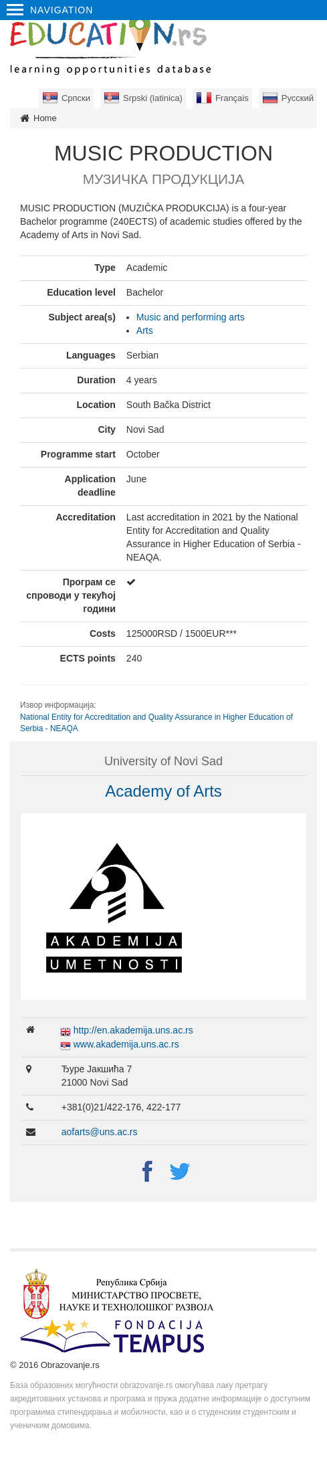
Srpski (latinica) (153, 98)
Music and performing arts (190, 317)
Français (232, 98)
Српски (76, 98)
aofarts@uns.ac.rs (100, 1131)
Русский (298, 98)
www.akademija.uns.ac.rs (126, 1044)
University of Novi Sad (163, 761)
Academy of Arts (163, 791)
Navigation (50, 10)
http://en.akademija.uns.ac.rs (133, 1030)
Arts (144, 330)
